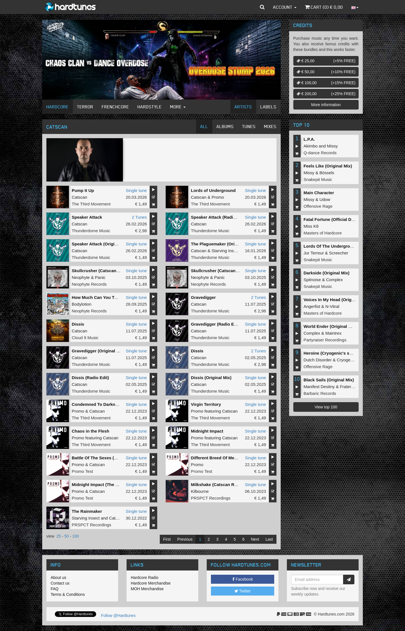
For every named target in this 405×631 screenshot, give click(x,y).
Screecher (338, 252)
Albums (225, 126)
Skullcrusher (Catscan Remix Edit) (106, 270)
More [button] (178, 106)
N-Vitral (332, 306)
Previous (184, 539)
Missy (332, 146)
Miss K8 (310, 226)
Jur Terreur (313, 252)
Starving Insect (225, 250)
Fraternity (348, 386)
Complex (334, 279)
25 (59, 536)
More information (326, 104)
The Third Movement (91, 204)
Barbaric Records (319, 393)
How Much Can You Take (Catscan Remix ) (114, 297)
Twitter (243, 591)
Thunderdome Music (91, 230)
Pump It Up (83, 190)
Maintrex (333, 333)
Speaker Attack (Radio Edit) (218, 217)
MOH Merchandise (147, 589)
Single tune (136, 190)
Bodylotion (81, 304)
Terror (85, 106)
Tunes (249, 126)
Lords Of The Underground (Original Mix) (344, 246)
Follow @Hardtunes (118, 615)
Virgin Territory (206, 404)
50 (66, 536)
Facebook (242, 579)
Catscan (79, 197)
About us (58, 577)
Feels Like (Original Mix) (327, 166)
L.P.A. (309, 139)
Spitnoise (312, 279)
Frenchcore (115, 106)
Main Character (318, 192)
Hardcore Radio (144, 577)
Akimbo (310, 146)
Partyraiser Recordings (324, 339)
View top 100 (325, 407)
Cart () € (324, 7)
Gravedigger (203, 297)
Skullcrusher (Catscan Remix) (221, 270)
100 (75, 536)
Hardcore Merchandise (151, 583)
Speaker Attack (87, 217)
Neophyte (81, 277)
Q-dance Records (320, 152)
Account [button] (284, 7)
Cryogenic (346, 359)
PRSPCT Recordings (211, 498)
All (204, 126)
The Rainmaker (87, 511)
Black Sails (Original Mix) (328, 379)
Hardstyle (150, 106)
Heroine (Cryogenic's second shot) (338, 353)
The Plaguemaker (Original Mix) (222, 243)
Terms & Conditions (68, 594)
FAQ (54, 589)
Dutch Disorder (317, 359)
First (167, 539)
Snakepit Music (317, 179)
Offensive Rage (317, 206)
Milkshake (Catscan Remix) (218, 484)
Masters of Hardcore (322, 233)
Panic (100, 277)
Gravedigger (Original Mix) (98, 350)
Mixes (270, 126)
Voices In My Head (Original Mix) (335, 299)
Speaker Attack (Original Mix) (101, 243)
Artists (243, 106)
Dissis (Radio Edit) (90, 377)
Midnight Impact (207, 431)
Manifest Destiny (319, 386)
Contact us (60, 583)
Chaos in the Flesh (90, 431)
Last (269, 539)
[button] (262, 7)
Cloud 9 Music (85, 337)
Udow (325, 199)
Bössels (327, 172)
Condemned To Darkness (97, 404)
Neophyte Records (89, 284)
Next (255, 539)
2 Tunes (139, 217)
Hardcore (57, 106)
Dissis (78, 324)
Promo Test (82, 471)
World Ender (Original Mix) (330, 326)
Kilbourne (200, 491)
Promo (218, 197)
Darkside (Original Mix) (326, 272)
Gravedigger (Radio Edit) (216, 324)
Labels (268, 106)
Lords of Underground (213, 190)
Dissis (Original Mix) (211, 377)
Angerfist (311, 306)
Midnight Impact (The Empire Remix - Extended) (120, 484)
